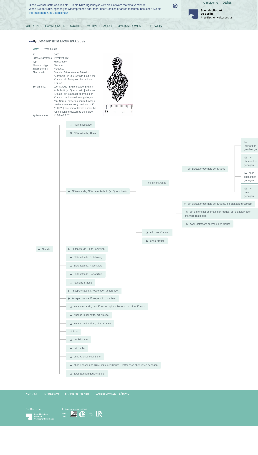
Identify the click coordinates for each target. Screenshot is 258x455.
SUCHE (76, 26)
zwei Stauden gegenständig (89, 373)
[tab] (35, 49)
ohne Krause (157, 241)
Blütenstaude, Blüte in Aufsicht (88, 249)
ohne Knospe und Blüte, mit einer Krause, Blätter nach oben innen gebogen (115, 365)
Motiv (35, 49)
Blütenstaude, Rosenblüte (88, 265)
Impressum (51, 393)
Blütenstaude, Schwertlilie (88, 274)
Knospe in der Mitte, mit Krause (91, 315)
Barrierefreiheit (77, 393)
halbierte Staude (83, 282)
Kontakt (31, 393)
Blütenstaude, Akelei (85, 133)
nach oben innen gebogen (250, 177)
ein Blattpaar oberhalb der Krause (206, 168)
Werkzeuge (50, 49)
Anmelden (210, 2)
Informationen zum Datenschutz (48, 12)
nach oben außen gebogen (250, 161)
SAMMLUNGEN (55, 26)
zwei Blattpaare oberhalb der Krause (210, 223)
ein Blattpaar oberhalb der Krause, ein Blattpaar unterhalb (220, 203)
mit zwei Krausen (159, 232)
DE (225, 2)
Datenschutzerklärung (113, 393)
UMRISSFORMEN (129, 26)
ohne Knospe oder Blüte (87, 356)
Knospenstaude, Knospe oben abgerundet (94, 290)
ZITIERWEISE (155, 26)
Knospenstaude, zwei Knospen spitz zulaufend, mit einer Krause (109, 306)
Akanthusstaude (83, 124)
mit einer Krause (157, 182)
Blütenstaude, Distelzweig (88, 257)
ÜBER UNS (33, 26)
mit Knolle (79, 348)
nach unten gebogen (249, 192)
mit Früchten (81, 339)
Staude (46, 249)
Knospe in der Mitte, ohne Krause (92, 323)
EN (230, 2)
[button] (71, 124)
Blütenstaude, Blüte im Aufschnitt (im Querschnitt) (98, 191)
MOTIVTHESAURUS (100, 26)
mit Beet (73, 331)
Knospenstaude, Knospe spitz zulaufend (93, 298)
